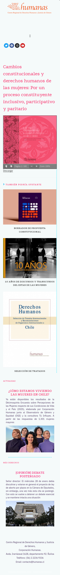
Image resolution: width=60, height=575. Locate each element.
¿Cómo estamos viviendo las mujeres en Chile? (30, 392)
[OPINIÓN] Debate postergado (30, 474)
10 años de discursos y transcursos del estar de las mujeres (30, 283)
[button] (29, 35)
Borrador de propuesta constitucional (30, 230)
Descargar (8, 170)
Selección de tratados (29, 371)
